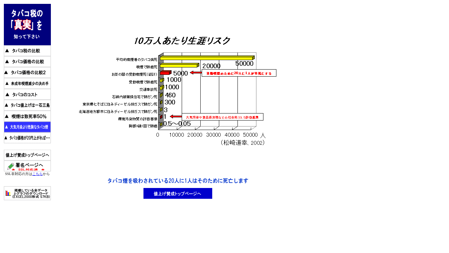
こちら (37, 174)
